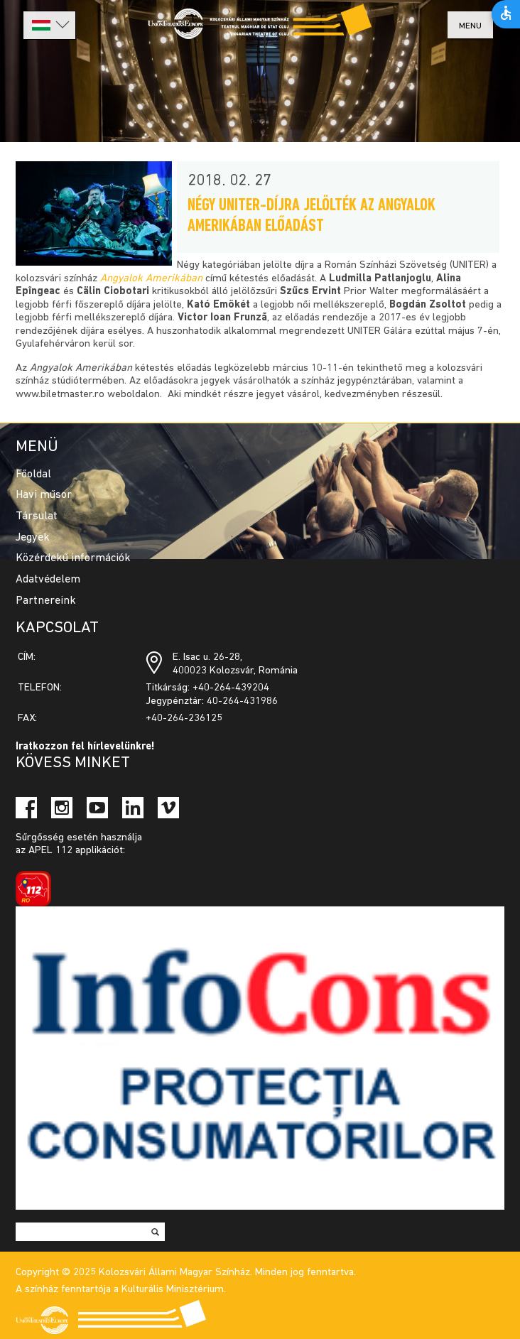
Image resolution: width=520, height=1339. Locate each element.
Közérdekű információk (73, 558)
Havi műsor (44, 495)
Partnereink (46, 601)
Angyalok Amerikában (151, 278)
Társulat (37, 516)
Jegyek (33, 537)
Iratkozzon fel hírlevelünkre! (85, 747)
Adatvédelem (48, 579)
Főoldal (33, 474)
